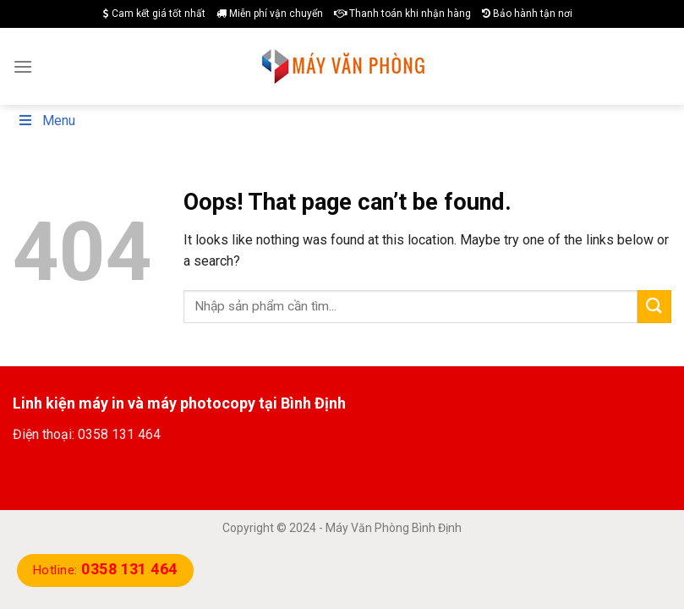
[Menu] (23, 66)
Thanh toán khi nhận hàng (402, 13)
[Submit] (654, 306)
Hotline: (105, 570)
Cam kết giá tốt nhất (154, 13)
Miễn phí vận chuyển (269, 13)
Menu (46, 120)
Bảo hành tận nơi (527, 13)
